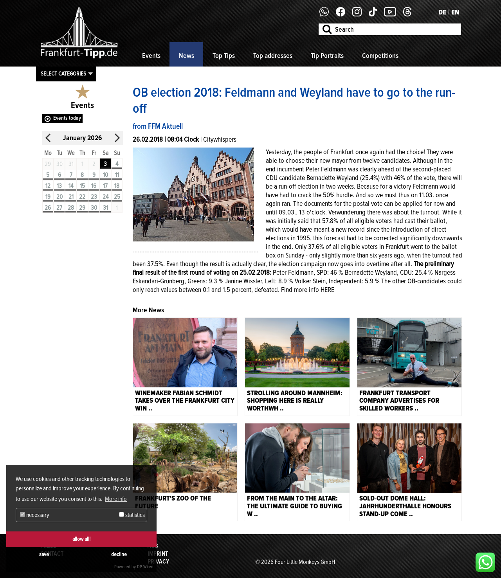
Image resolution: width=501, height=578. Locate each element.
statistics (132, 515)
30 (94, 208)
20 (59, 197)
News (186, 55)
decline (119, 554)
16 (93, 186)
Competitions (380, 55)
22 (82, 197)
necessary (34, 515)
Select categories (63, 73)
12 (47, 186)
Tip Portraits (327, 55)
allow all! (81, 539)
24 (105, 197)
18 (116, 186)
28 (71, 208)
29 (82, 208)
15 (82, 186)
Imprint (158, 554)
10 (105, 175)
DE (442, 12)
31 (105, 208)
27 (59, 208)
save (44, 554)
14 (70, 186)
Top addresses (272, 55)
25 (117, 197)
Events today (67, 118)
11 (117, 175)
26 (48, 208)
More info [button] (116, 499)
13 (59, 186)
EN (455, 12)
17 (105, 186)
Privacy (158, 561)
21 (71, 197)
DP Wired (145, 567)
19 (47, 197)
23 (94, 197)
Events (151, 55)
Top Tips (224, 55)
